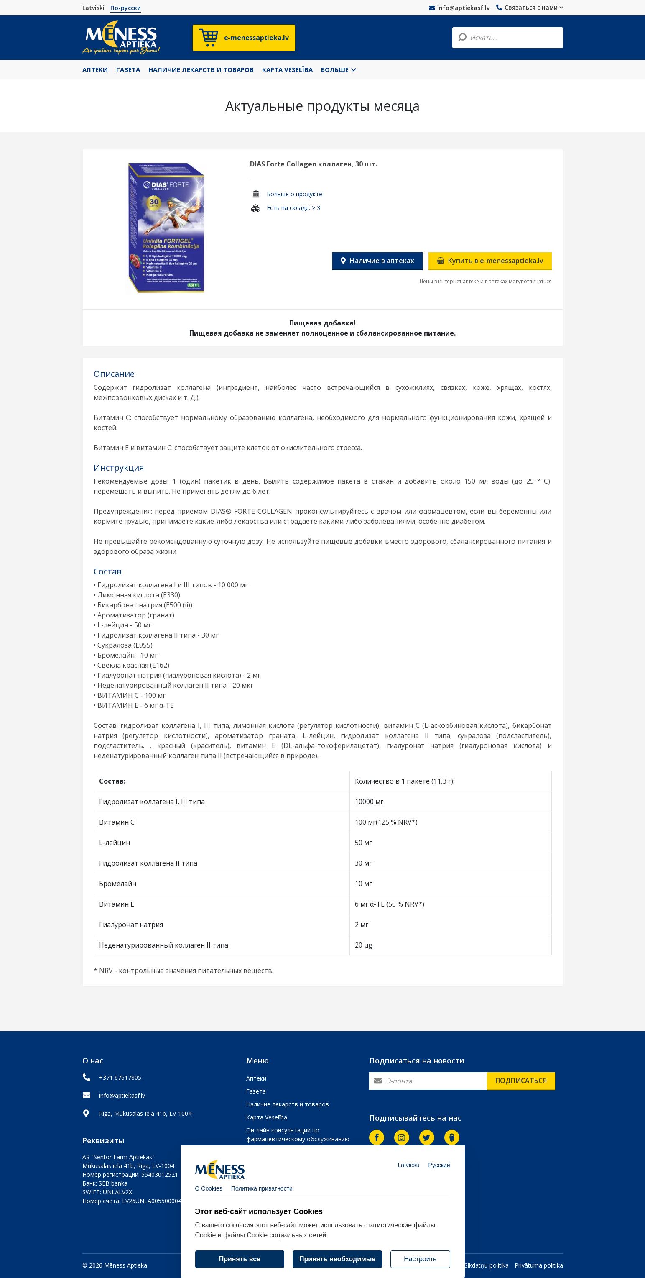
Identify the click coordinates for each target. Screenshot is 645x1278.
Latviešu (408, 1171)
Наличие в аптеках (377, 260)
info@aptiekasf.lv (459, 8)
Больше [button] (338, 69)
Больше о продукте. (295, 194)
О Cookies (208, 1195)
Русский (439, 1171)
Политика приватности (262, 1195)
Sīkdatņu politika (486, 1265)
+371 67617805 (120, 1077)
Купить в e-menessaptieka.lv (490, 260)
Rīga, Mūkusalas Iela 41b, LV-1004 (145, 1113)
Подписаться (521, 1080)
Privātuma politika (539, 1265)
